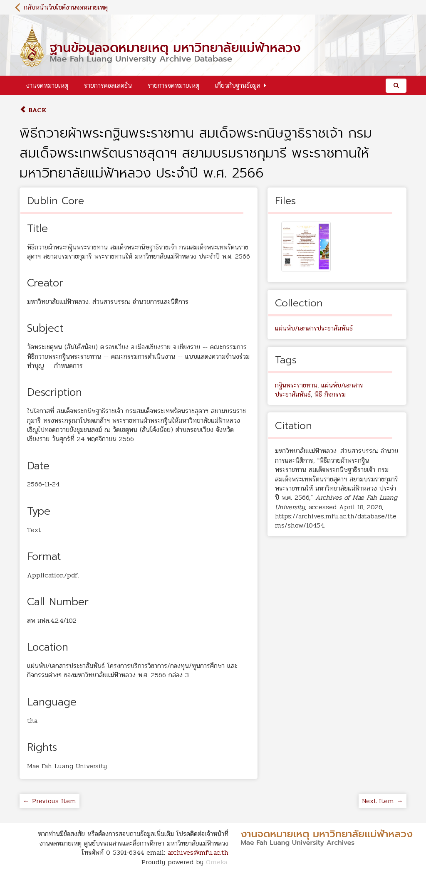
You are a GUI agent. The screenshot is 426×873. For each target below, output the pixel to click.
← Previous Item (49, 801)
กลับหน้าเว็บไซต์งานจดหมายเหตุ (66, 7)
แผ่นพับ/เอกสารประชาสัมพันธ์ (314, 328)
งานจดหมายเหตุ (47, 85)
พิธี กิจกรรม (330, 394)
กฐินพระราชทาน (296, 385)
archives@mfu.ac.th (198, 852)
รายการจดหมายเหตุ (173, 85)
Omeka (216, 862)
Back (33, 110)
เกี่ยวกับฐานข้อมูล (237, 85)
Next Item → (382, 801)
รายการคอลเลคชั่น (108, 85)
